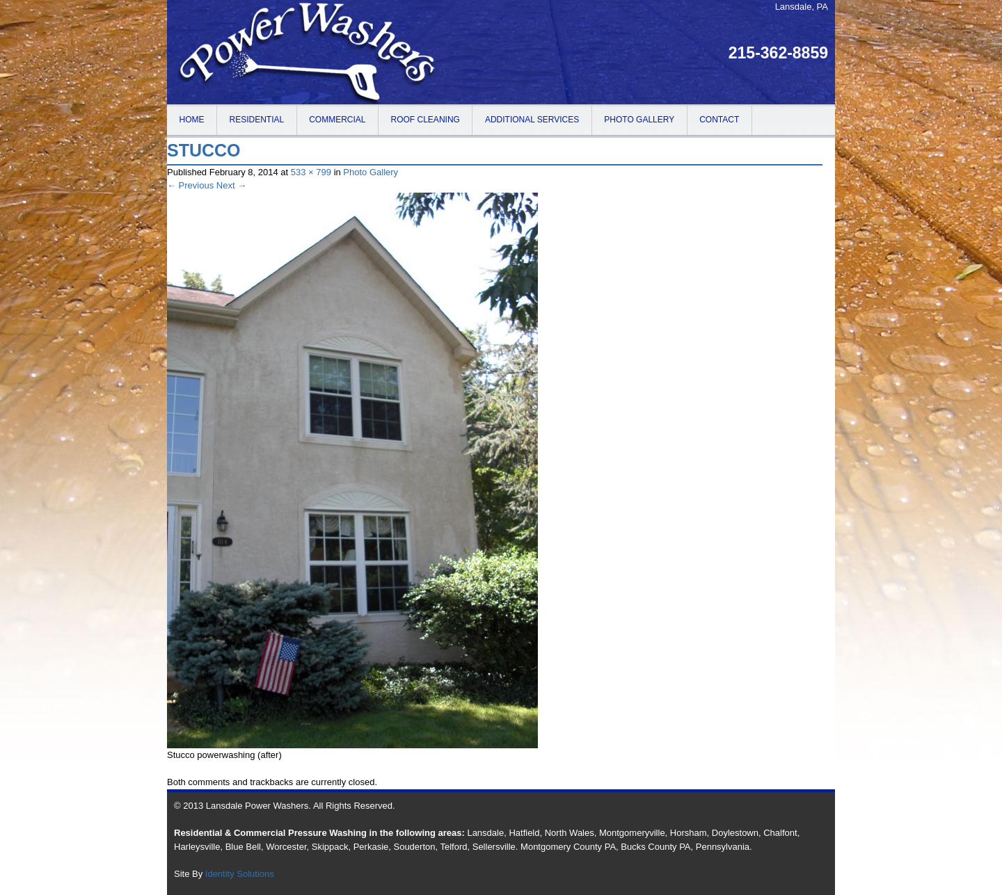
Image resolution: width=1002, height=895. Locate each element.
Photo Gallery (639, 119)
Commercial (337, 119)
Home (192, 119)
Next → (231, 185)
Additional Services (532, 119)
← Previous (190, 185)
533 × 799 (311, 172)
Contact (719, 119)
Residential (257, 119)
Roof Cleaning (425, 119)
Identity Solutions (239, 874)
